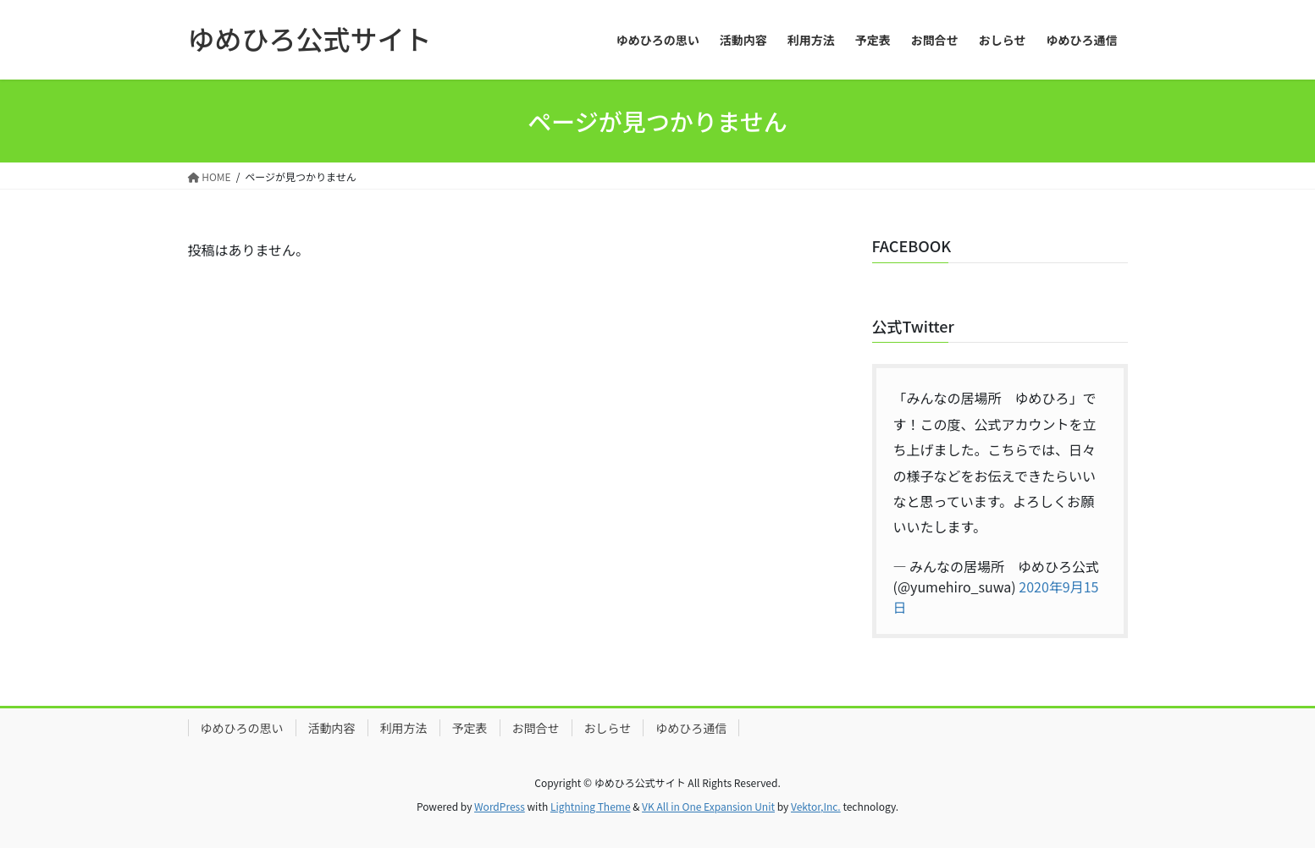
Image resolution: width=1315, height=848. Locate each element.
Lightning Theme (590, 806)
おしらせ (608, 727)
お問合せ (536, 727)
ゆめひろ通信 (691, 727)
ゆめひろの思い (242, 727)
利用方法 (404, 727)
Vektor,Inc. (816, 806)
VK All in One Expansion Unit (708, 806)
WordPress (499, 806)
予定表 (470, 727)
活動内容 (332, 727)
